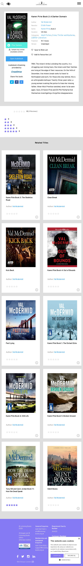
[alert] (64, 550)
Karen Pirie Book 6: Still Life (17, 416)
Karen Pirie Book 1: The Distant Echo (62, 343)
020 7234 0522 (40, 546)
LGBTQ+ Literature (38, 38)
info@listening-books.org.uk (40, 533)
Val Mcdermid (46, 22)
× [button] (79, 539)
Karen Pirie (45, 29)
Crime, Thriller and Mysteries (63, 35)
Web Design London (24, 562)
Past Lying (10, 343)
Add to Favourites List (41, 55)
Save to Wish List (39, 50)
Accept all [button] (57, 555)
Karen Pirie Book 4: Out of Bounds (61, 270)
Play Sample (17, 45)
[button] (79, 3)
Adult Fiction (46, 35)
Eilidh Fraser (46, 26)
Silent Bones (52, 489)
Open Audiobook (16, 59)
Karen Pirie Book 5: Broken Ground (61, 416)
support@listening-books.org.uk (41, 549)
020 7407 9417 (40, 529)
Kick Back (10, 270)
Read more (65, 551)
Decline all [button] (72, 555)
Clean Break (52, 198)
